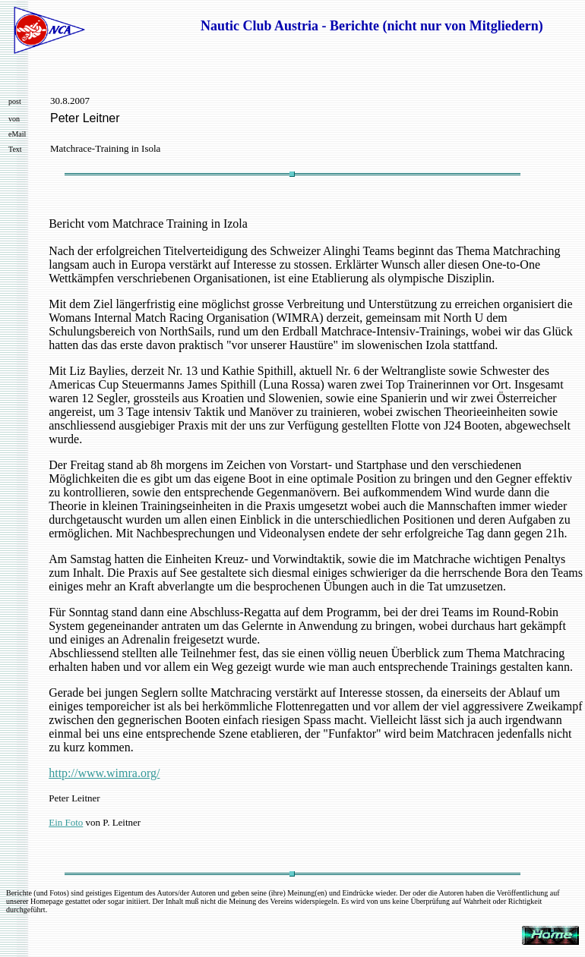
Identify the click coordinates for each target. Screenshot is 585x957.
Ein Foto (66, 822)
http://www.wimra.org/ (104, 773)
